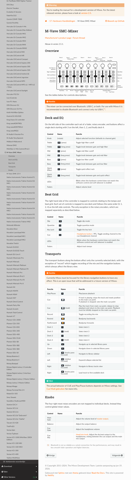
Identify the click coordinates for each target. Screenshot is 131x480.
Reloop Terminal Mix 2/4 (15, 390)
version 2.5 (86, 13)
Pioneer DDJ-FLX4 (13, 338)
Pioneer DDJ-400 (13, 334)
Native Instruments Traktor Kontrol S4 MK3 (21, 210)
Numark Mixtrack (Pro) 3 (15, 276)
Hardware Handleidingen (62, 21)
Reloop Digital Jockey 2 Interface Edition (19, 374)
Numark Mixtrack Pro (14, 273)
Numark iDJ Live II (13, 254)
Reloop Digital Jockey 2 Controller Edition (19, 368)
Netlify (51, 475)
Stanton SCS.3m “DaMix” (16, 419)
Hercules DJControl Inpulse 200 (18, 63)
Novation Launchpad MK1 (16, 236)
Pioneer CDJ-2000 (14, 320)
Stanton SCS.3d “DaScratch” (17, 415)
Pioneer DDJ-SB (13, 342)
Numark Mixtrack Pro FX (16, 280)
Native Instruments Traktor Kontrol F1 (21, 177)
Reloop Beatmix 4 (13, 360)
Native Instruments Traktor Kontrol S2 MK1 (21, 182)
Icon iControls (12, 98)
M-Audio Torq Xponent (15, 138)
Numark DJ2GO (13, 247)
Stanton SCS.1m (12, 412)
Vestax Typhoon (12, 434)
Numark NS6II (12, 294)
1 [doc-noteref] (104, 109)
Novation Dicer (12, 229)
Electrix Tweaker (13, 8)
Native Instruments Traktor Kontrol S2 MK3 (21, 194)
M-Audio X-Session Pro (15, 134)
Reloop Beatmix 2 (13, 356)
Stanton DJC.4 (12, 405)
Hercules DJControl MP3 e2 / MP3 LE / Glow (21, 86)
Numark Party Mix (13, 305)
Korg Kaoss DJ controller (16, 120)
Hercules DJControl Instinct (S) (18, 74)
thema (75, 473)
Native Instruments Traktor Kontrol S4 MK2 (21, 204)
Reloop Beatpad (12, 364)
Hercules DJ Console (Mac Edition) (19, 30)
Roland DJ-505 (12, 394)
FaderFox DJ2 (12, 15)
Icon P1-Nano (12, 102)
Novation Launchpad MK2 (16, 240)
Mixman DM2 (12, 145)
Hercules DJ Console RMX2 (17, 48)
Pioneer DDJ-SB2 (13, 345)
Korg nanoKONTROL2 (15, 127)
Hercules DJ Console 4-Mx (16, 26)
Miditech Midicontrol (14, 142)
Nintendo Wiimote (13, 225)
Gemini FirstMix (12, 23)
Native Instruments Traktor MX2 (19, 222)
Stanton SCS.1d (12, 408)
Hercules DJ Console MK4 (16, 41)
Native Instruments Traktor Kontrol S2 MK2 (21, 188)
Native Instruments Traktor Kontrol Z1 (21, 218)
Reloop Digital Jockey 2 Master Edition (21, 379)
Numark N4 (11, 287)
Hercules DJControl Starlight (17, 91)
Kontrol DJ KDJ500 (14, 116)
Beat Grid (11, 163)
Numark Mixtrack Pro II (15, 283)
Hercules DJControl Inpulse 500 (18, 70)
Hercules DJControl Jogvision (17, 77)
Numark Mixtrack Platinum (16, 265)
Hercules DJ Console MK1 (16, 34)
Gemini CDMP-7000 (14, 19)
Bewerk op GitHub (115, 21)
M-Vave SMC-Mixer (13, 153)
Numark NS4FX (12, 291)
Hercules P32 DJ (13, 94)
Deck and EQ (12, 159)
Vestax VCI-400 (12, 454)
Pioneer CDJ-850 (13, 327)
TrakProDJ (10, 426)
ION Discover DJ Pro (14, 109)
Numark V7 (11, 316)
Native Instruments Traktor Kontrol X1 (21, 214)
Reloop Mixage (12, 386)
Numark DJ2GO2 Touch (15, 251)
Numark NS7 (11, 298)
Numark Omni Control (15, 302)
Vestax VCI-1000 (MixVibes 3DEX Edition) (19, 439)
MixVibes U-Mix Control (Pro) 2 (18, 149)
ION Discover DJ (13, 105)
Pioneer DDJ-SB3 (13, 349)
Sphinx (61, 473)
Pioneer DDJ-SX (13, 353)
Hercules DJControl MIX (16, 52)
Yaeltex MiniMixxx (13, 458)
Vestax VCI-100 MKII (15, 447)
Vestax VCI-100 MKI (14, 443)
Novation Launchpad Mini (16, 232)
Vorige (51, 455)
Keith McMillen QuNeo (15, 112)
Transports (11, 167)
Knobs (10, 170)
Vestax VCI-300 (12, 450)
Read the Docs (98, 473)
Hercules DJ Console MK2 (16, 37)
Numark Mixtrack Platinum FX (17, 269)
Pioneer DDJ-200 (13, 331)
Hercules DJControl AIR (15, 56)
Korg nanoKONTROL (14, 123)
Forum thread (79, 38)
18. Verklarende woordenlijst (14, 462)
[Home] (46, 21)
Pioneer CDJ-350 (13, 324)
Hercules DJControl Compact (17, 59)
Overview (11, 156)
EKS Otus (10, 5)
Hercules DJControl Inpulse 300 (18, 67)
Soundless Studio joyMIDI (16, 401)
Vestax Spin (11, 430)
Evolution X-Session (14, 12)
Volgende (117, 455)
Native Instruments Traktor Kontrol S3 (21, 199)
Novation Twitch (13, 243)
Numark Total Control (14, 313)
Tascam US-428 (12, 423)
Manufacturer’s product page (58, 38)
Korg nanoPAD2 (12, 131)
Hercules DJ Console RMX (16, 45)
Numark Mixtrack (13, 262)
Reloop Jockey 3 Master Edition (18, 383)
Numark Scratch (12, 309)
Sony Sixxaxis (11, 397)
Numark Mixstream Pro (15, 258)
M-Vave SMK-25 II (13, 174)
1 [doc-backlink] (48, 445)
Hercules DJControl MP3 (16, 81)
